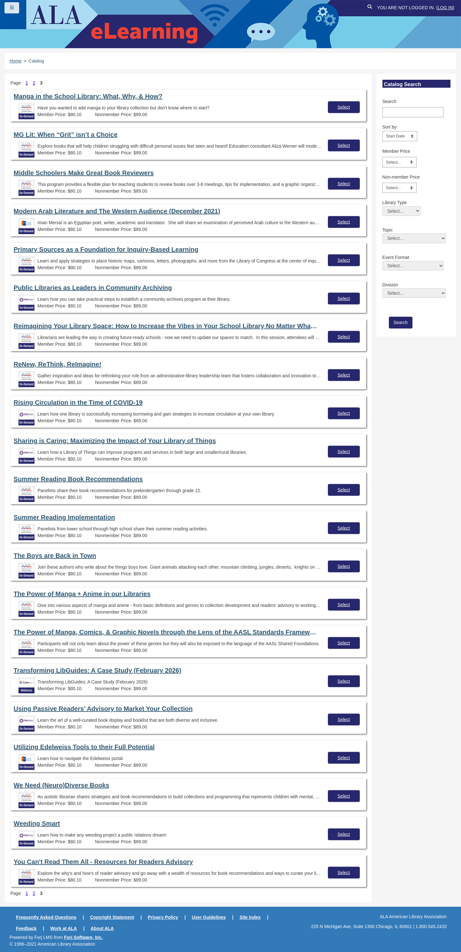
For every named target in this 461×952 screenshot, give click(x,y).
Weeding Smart (37, 823)
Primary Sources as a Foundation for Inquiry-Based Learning (106, 249)
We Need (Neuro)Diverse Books (62, 785)
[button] (369, 7)
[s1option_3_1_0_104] (399, 136)
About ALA (102, 928)
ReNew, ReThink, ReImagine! (58, 364)
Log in (445, 7)
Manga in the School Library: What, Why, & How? (88, 96)
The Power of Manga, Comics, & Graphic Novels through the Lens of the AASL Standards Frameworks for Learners (166, 632)
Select (343, 106)
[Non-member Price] (399, 188)
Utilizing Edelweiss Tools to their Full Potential (84, 746)
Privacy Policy (163, 917)
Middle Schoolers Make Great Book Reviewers (84, 172)
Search (389, 101)
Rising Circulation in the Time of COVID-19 (78, 402)
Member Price (396, 151)
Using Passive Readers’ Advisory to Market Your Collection (103, 708)
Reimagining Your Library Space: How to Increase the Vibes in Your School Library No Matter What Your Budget (166, 325)
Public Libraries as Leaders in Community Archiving (93, 287)
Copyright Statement (112, 917)
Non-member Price (401, 177)
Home (15, 60)
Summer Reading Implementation (64, 517)
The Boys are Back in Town (55, 555)
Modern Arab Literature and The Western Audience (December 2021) (117, 211)
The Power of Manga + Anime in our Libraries (82, 593)
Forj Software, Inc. (83, 937)
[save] (400, 322)
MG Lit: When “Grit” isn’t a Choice (66, 134)
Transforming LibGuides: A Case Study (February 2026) (97, 670)
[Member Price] (399, 162)
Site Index (250, 917)
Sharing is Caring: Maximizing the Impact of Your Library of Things (115, 440)
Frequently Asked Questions (46, 917)
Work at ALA (63, 928)
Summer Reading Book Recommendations (78, 479)
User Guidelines (209, 917)
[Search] (412, 112)
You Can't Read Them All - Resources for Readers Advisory (103, 861)
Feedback (26, 928)
